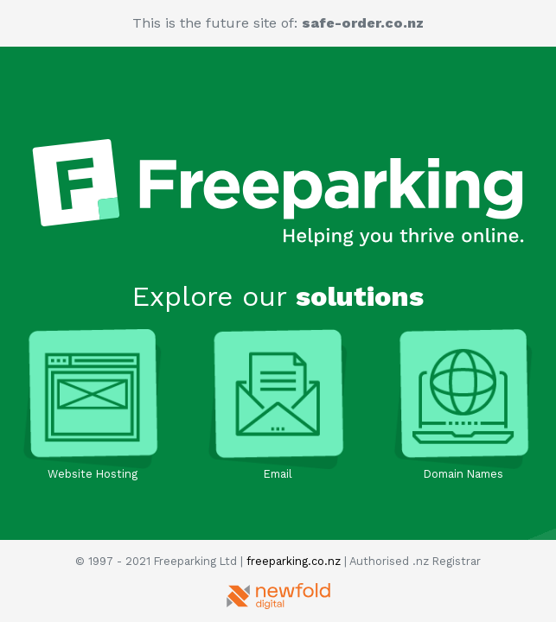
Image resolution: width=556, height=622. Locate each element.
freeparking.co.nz (293, 561)
